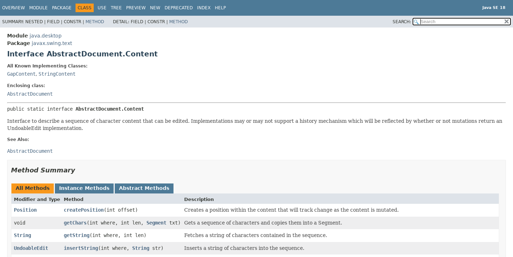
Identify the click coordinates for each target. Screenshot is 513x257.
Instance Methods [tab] (84, 188)
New (155, 7)
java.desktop (46, 36)
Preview (136, 7)
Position (25, 210)
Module (38, 7)
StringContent (57, 74)
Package (62, 7)
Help (220, 7)
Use (102, 7)
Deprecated (179, 7)
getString (76, 235)
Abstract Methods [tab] (144, 188)
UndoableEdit (31, 248)
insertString (81, 248)
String (22, 235)
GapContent (21, 74)
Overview (13, 7)
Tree (116, 7)
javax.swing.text (52, 43)
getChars (75, 223)
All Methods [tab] (33, 188)
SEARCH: (402, 21)
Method (95, 21)
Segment (156, 223)
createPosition (84, 210)
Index (204, 7)
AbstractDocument (30, 94)
